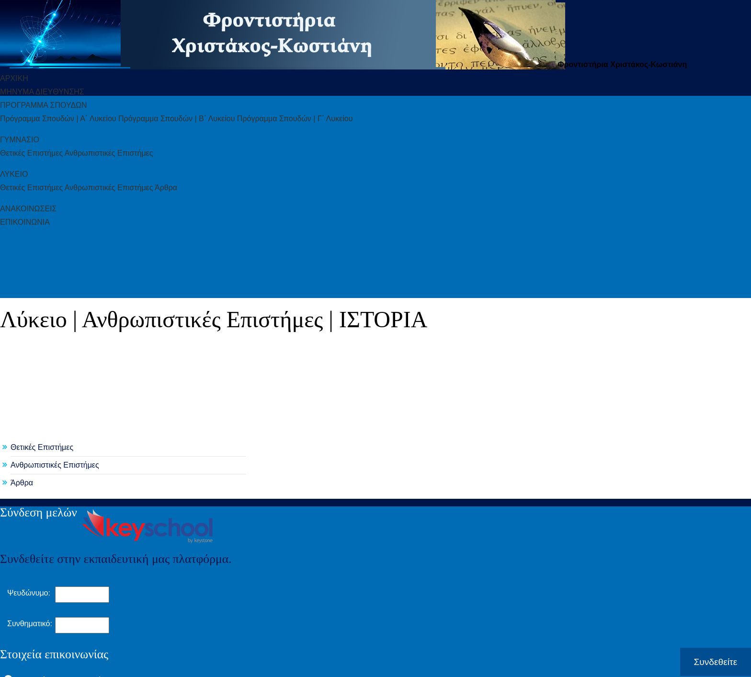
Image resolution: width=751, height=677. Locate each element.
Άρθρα (22, 483)
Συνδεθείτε (715, 662)
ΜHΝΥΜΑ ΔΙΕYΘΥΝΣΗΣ (42, 92)
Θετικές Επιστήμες (42, 447)
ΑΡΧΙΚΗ (14, 78)
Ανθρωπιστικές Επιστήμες (55, 465)
